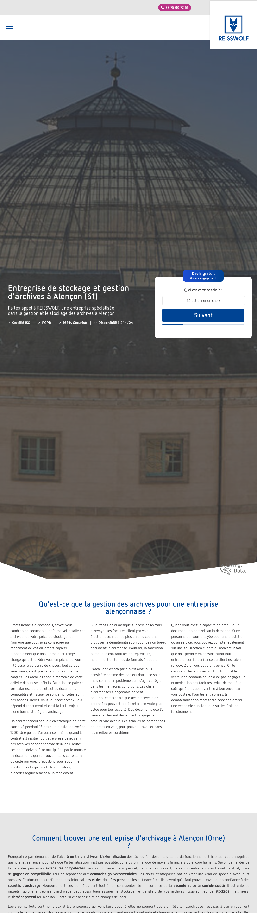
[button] (9, 27)
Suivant (203, 315)
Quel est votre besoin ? (203, 290)
